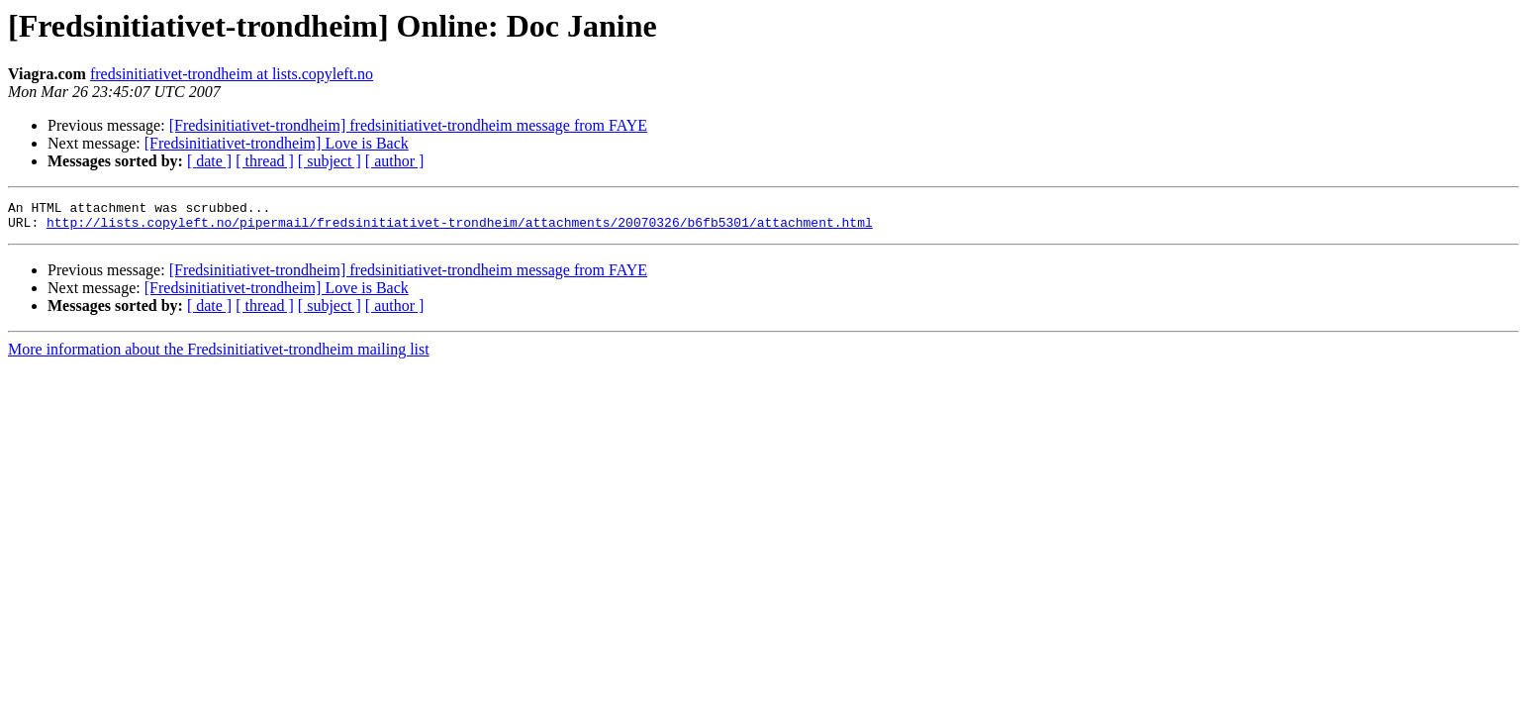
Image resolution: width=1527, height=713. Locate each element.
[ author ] (395, 161)
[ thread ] (265, 161)
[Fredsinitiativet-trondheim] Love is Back (276, 143)
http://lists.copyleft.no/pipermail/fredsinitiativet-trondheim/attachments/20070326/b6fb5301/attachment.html (460, 228)
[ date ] (209, 161)
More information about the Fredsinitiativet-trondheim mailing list (218, 355)
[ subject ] (329, 161)
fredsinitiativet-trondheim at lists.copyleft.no (231, 73)
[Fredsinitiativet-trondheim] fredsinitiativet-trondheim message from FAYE (408, 125)
